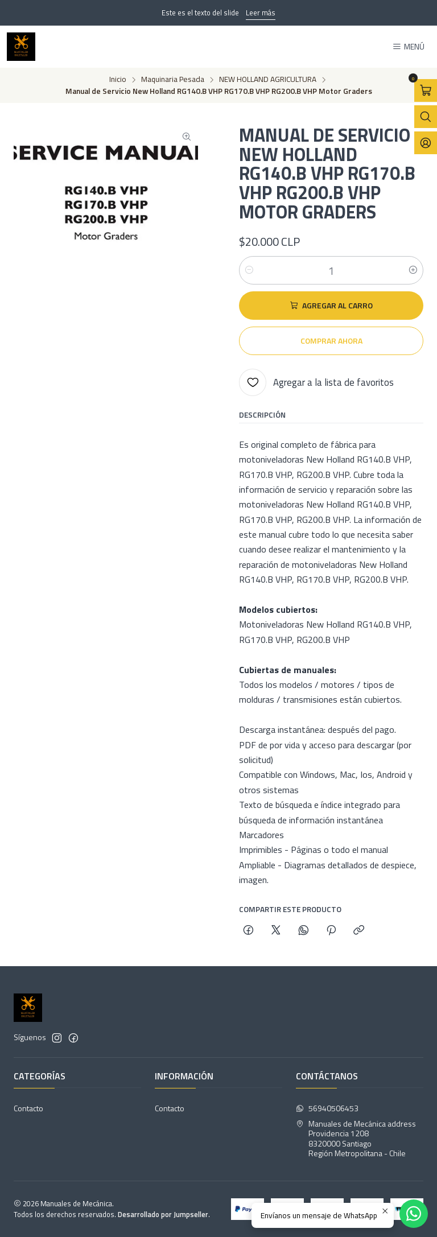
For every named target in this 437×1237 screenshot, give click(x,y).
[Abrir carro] (425, 90)
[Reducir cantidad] (249, 270)
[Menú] (408, 47)
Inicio (117, 80)
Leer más (260, 12)
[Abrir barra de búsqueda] (425, 116)
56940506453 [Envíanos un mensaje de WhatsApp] (327, 1108)
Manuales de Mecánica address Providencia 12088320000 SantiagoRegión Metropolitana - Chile (356, 1139)
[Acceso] (425, 142)
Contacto (28, 1108)
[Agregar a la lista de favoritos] (316, 382)
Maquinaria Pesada (172, 80)
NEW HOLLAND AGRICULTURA (267, 80)
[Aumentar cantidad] (413, 270)
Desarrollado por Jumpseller (163, 1214)
